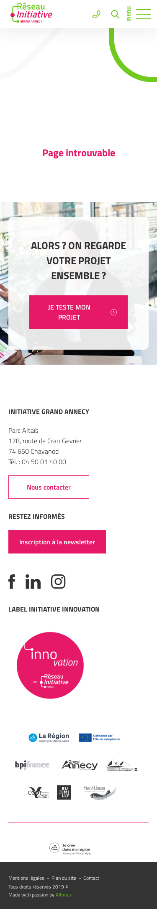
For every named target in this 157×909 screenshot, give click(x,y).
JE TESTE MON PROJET (82, 312)
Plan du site (63, 878)
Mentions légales (26, 878)
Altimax (64, 895)
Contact (91, 878)
